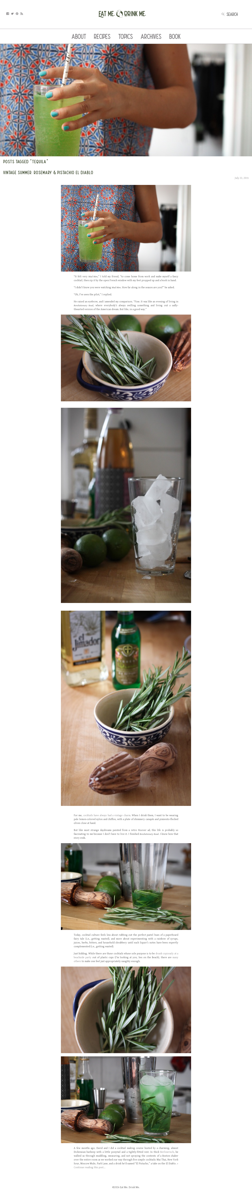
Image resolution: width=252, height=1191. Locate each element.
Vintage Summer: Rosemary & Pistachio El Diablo (48, 172)
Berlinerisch (167, 1152)
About (79, 36)
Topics (125, 36)
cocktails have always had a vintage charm (106, 815)
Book (175, 36)
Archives (151, 36)
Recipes (102, 36)
